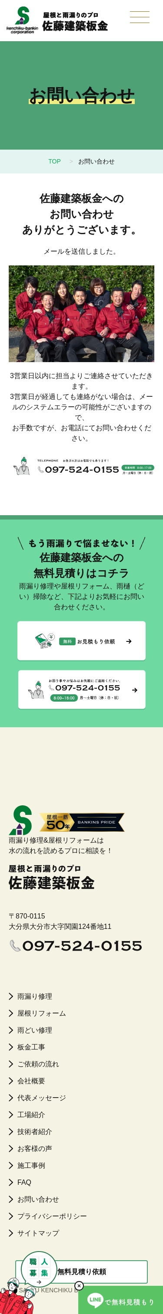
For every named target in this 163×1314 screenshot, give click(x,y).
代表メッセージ (41, 1098)
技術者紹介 (34, 1131)
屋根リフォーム (41, 1013)
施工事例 (31, 1165)
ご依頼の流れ (38, 1064)
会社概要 (31, 1081)
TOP (54, 161)
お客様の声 (34, 1148)
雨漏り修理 (34, 996)
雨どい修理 (34, 1030)
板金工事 (31, 1047)
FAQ (24, 1182)
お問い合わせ (38, 1199)
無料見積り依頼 (81, 1271)
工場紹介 (31, 1114)
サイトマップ (38, 1233)
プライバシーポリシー (52, 1216)
